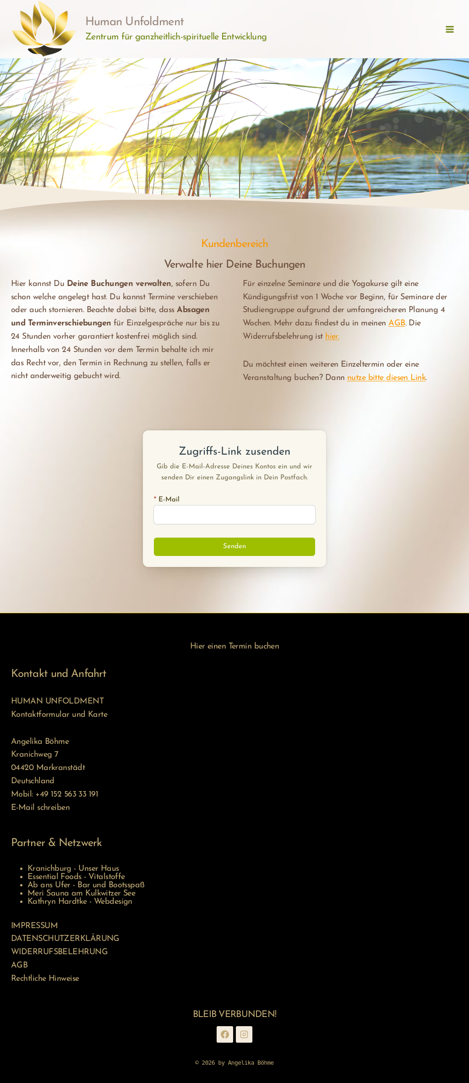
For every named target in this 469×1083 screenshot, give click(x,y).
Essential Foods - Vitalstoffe (76, 877)
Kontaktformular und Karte (59, 714)
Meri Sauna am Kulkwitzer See (81, 893)
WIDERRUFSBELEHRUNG (59, 952)
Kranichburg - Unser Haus (73, 868)
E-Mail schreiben (40, 807)
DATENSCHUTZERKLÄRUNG (65, 939)
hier (331, 336)
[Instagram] (244, 1034)
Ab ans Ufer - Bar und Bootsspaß (86, 885)
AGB (396, 323)
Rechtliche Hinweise (45, 978)
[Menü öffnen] (449, 29)
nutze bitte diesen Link (386, 378)
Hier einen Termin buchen (234, 646)
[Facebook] (225, 1034)
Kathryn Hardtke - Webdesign (79, 901)
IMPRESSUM (34, 926)
